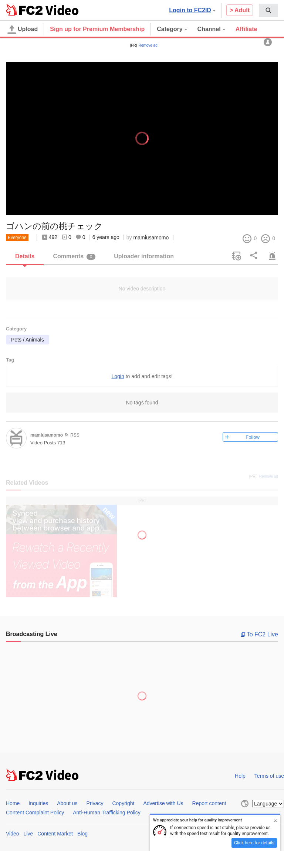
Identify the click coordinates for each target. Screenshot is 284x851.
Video (12, 834)
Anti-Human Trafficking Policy (107, 812)
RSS (75, 435)
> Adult (240, 10)
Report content (209, 803)
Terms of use (269, 776)
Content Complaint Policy (35, 812)
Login (117, 376)
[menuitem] (268, 10)
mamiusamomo (151, 237)
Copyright (123, 803)
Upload (22, 29)
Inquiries (38, 803)
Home (13, 803)
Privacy (95, 803)
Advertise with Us (163, 803)
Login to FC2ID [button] (192, 10)
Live (28, 834)
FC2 (24, 10)
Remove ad (148, 45)
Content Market (55, 834)
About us (67, 803)
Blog (82, 834)
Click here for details (254, 842)
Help (240, 776)
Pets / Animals (27, 340)
